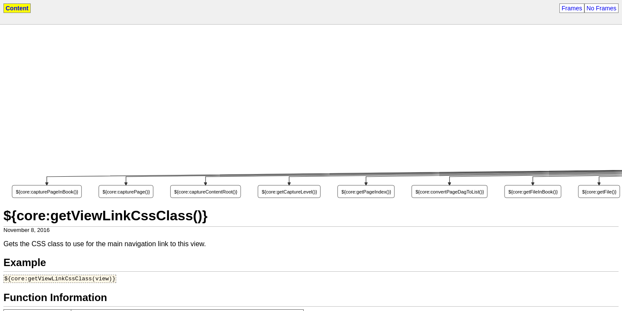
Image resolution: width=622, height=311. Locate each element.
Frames (572, 8)
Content (17, 8)
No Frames (601, 8)
